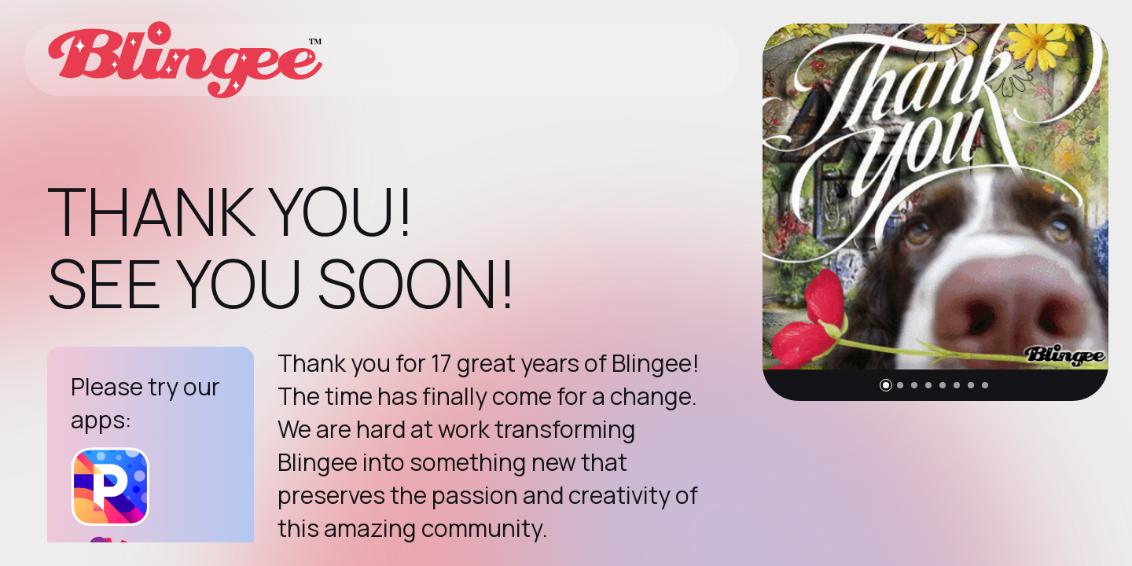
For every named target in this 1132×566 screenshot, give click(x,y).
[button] (886, 385)
